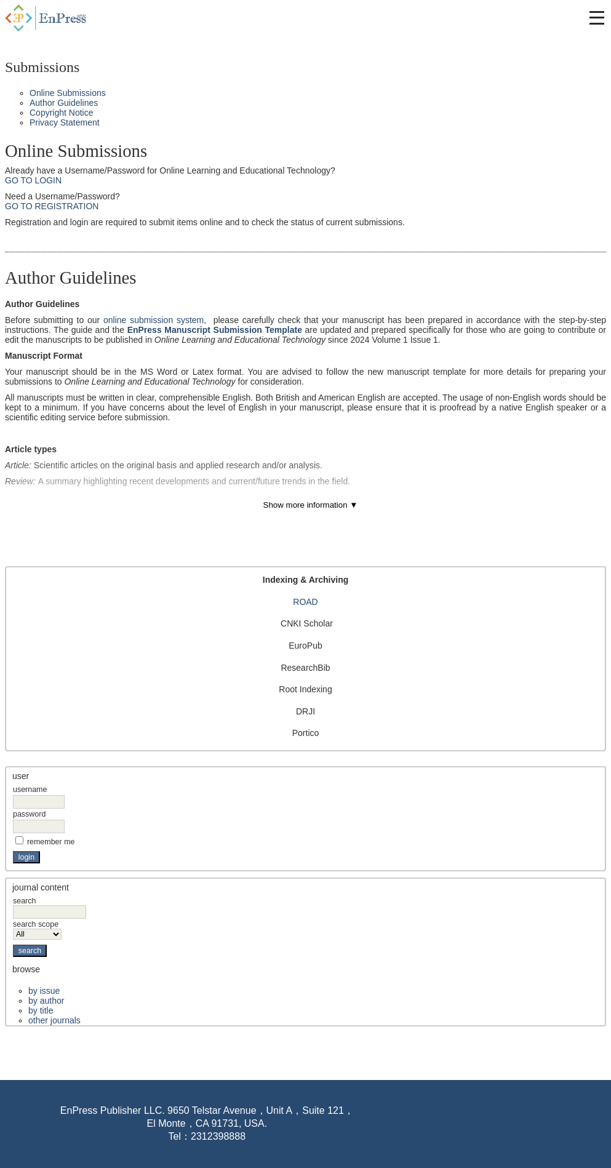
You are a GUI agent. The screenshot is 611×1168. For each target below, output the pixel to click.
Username (30, 789)
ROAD (305, 602)
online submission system (153, 320)
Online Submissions (68, 93)
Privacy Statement (65, 122)
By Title (40, 1010)
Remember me (51, 842)
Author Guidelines (64, 103)
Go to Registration (51, 206)
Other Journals (54, 1020)
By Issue (44, 991)
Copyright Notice (62, 113)
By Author (46, 1001)
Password (29, 814)
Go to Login (33, 180)
